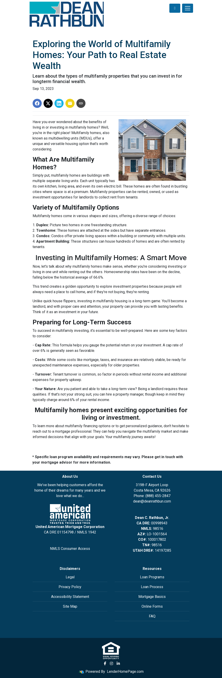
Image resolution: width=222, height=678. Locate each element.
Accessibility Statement (70, 596)
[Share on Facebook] (37, 103)
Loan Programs (152, 577)
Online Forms (152, 606)
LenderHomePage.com (125, 671)
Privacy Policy (70, 587)
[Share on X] (48, 103)
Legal (70, 577)
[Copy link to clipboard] (80, 103)
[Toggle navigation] (187, 8)
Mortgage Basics (152, 596)
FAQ (152, 616)
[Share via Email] (70, 103)
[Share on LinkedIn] (59, 103)
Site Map (70, 606)
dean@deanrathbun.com (152, 501)
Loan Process (152, 587)
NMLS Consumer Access (70, 548)
